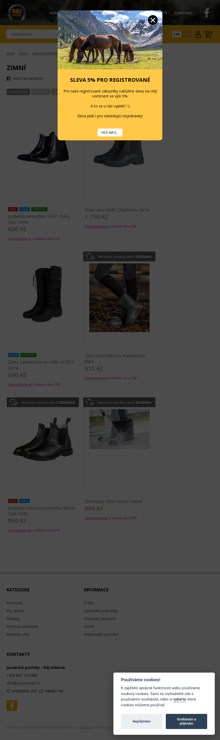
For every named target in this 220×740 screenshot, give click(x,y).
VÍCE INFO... (110, 132)
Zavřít (153, 20)
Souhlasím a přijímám (186, 721)
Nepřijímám (142, 721)
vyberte (179, 699)
